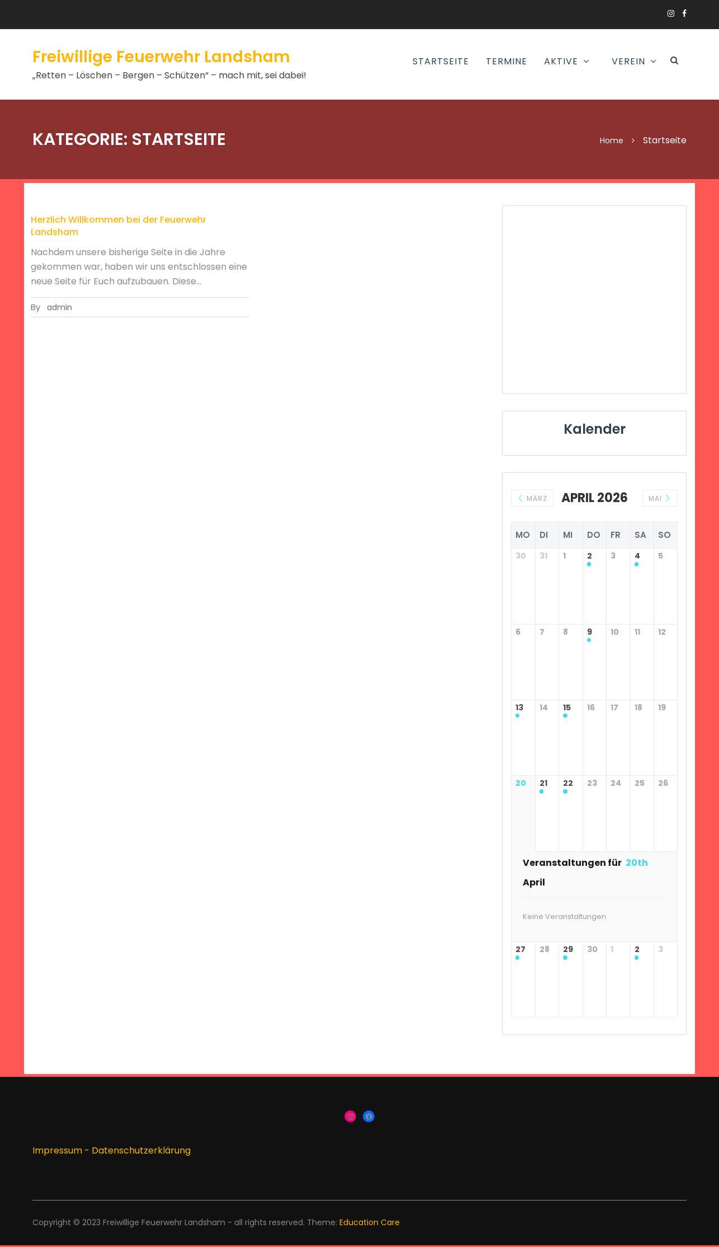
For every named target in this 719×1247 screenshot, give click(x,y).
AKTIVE (561, 61)
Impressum (57, 1152)
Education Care (369, 1224)
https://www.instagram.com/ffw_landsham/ (671, 13)
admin (59, 307)
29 (568, 951)
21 (543, 785)
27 (520, 951)
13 (519, 709)
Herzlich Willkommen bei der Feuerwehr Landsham (118, 225)
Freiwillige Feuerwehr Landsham (161, 57)
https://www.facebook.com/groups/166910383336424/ (684, 13)
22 (568, 785)
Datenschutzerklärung (141, 1152)
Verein (628, 61)
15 (567, 709)
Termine (506, 61)
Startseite (441, 61)
